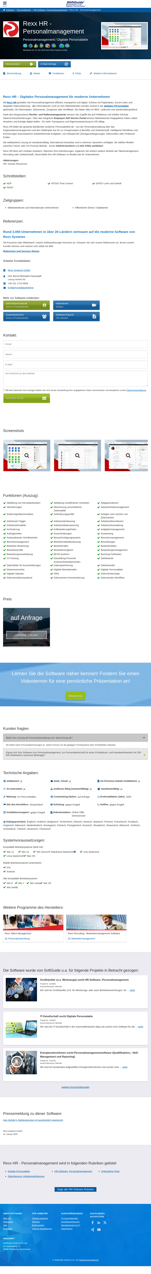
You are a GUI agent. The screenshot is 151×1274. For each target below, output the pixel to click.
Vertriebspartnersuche (70, 1230)
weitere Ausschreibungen (76, 1095)
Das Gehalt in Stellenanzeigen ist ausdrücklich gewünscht (33, 1128)
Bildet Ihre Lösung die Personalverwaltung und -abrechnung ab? (39, 738)
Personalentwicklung (19, 941)
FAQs (78, 73)
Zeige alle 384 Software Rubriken (75, 1197)
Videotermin (75, 696)
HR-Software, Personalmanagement (50, 10)
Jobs (5, 1233)
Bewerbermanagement (69, 941)
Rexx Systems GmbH (19, 270)
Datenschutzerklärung (136, 390)
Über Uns (7, 1226)
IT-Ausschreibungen (69, 1226)
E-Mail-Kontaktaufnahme (21, 287)
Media (37, 73)
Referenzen (8, 1230)
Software (10, 10)
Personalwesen (24, 10)
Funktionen (58, 73)
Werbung (36, 1230)
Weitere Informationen (105, 73)
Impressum (7, 1236)
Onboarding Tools (110, 1179)
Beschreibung (14, 73)
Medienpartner (38, 1233)
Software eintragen (40, 1226)
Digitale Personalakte (19, 1179)
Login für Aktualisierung (42, 1236)
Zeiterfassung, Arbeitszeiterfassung (26, 1184)
